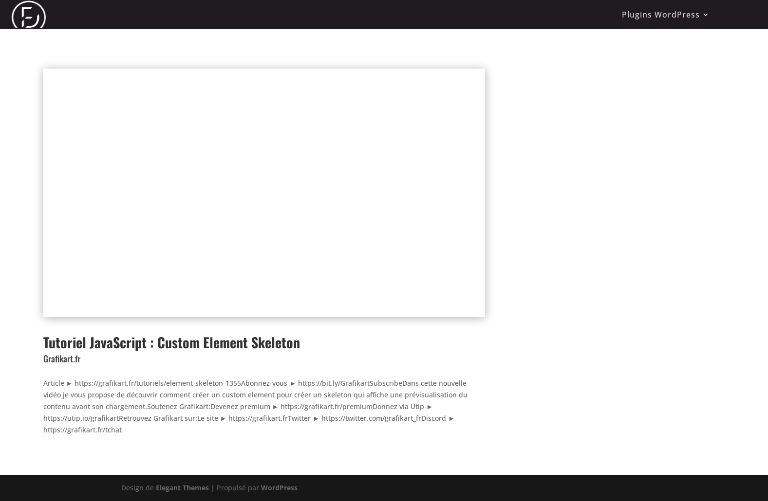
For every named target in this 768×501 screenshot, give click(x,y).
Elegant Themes (182, 487)
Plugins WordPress (661, 14)
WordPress (279, 487)
